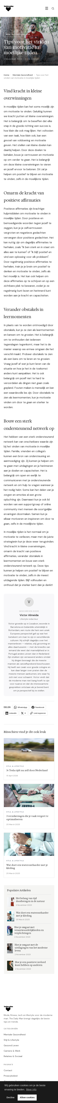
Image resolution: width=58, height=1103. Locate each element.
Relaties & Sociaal (13, 1056)
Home (6, 75)
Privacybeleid (10, 1075)
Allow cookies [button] (27, 1097)
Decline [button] (10, 1097)
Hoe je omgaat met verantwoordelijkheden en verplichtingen (29, 930)
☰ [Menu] (46, 8)
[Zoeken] (53, 8)
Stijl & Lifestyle (11, 1040)
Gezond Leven (11, 1045)
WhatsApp (20, 707)
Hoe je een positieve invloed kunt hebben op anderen (30, 964)
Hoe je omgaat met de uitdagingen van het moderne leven (31, 947)
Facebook (38, 707)
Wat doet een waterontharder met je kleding (32, 914)
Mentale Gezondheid (23, 75)
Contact (8, 1070)
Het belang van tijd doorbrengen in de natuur (30, 900)
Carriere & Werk (12, 1050)
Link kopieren (38, 713)
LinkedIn (11, 713)
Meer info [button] (31, 1089)
